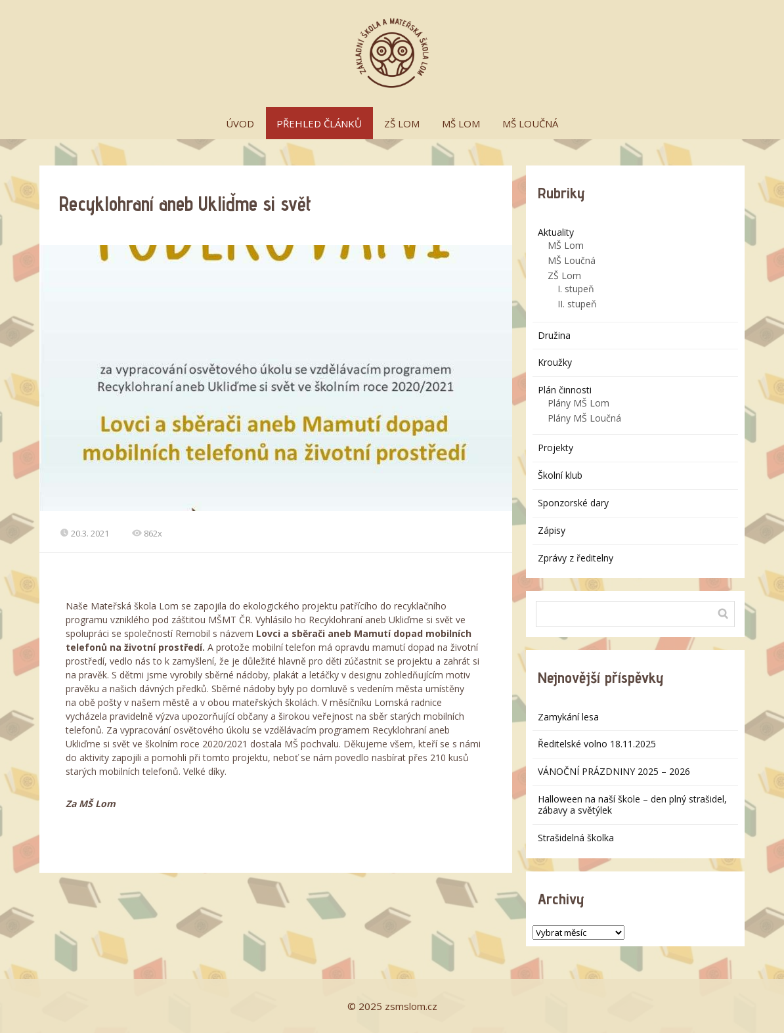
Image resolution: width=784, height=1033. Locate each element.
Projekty (555, 447)
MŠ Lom (566, 245)
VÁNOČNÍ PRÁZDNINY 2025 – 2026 (614, 771)
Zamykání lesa (568, 717)
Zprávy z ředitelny (575, 558)
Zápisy (551, 530)
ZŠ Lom (564, 275)
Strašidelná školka (576, 837)
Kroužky (555, 362)
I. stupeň (575, 288)
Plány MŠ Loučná (584, 418)
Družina (554, 335)
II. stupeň (577, 303)
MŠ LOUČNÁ (530, 123)
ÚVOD (240, 123)
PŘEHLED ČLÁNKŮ (319, 123)
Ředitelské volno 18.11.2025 (597, 743)
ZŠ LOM (402, 123)
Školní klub (560, 475)
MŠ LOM (461, 123)
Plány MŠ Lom (578, 403)
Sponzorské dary (573, 502)
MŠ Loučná (572, 260)
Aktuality (556, 232)
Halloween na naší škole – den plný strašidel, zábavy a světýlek (632, 804)
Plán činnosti (565, 390)
